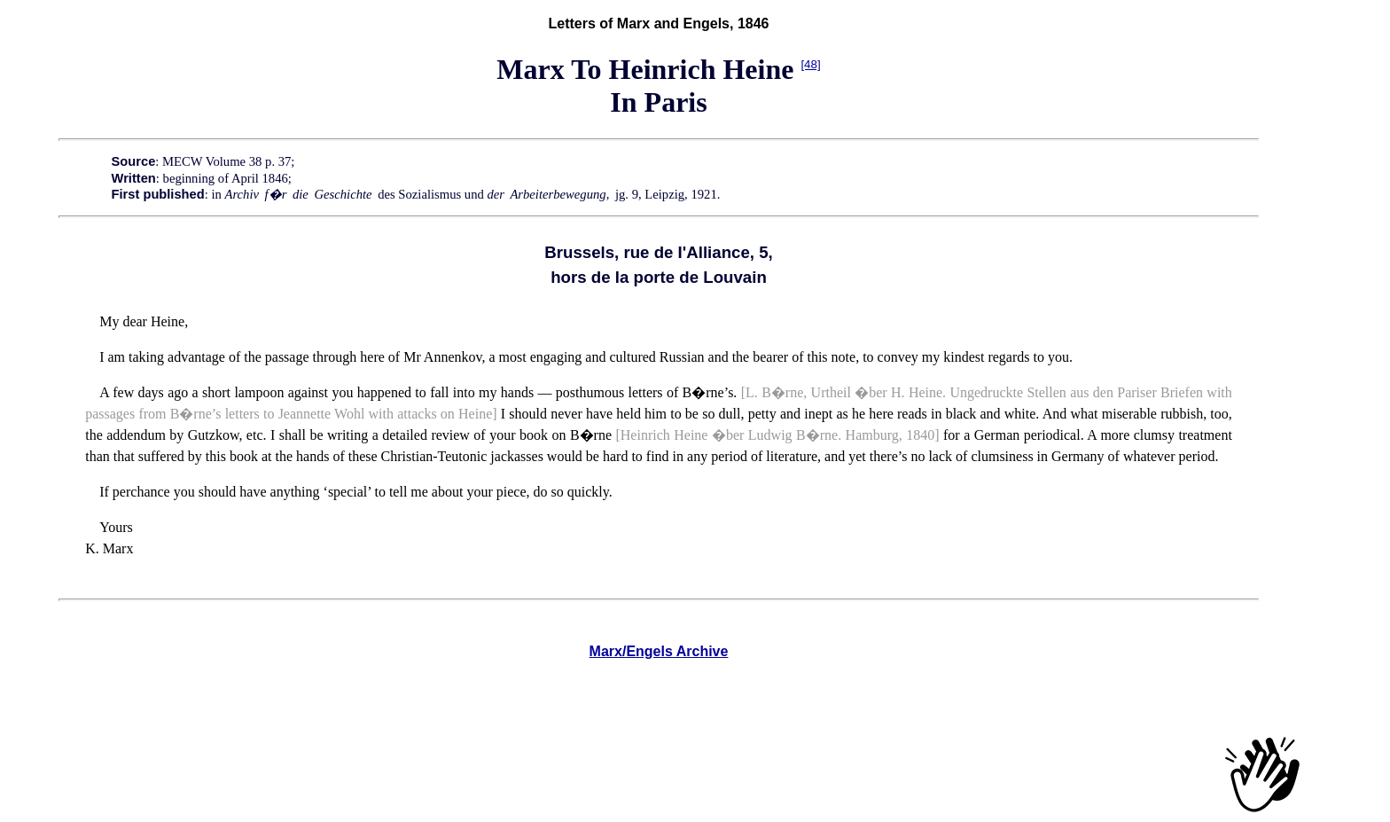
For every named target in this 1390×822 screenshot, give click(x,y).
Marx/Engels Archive (659, 651)
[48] (810, 64)
